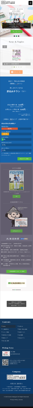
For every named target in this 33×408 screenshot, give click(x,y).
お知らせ (21, 326)
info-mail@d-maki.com (24, 390)
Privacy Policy (14, 399)
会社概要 (21, 335)
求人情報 (13, 355)
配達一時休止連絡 (23, 329)
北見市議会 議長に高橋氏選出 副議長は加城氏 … (16, 249)
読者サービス (22, 332)
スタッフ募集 (6, 332)
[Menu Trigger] (30, 3)
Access (21, 399)
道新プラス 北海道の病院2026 (11, 64)
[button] (14, 36)
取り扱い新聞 (6, 340)
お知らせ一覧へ (16, 72)
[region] (16, 21)
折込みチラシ (22, 337)
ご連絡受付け (6, 329)
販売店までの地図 (7, 335)
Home (4, 326)
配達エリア (5, 337)
